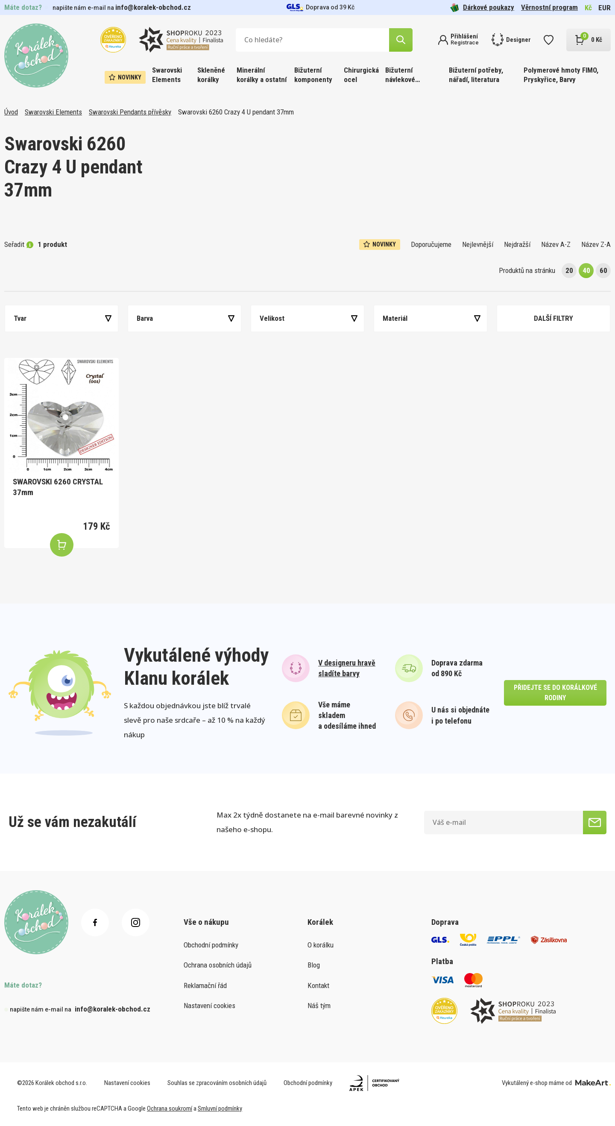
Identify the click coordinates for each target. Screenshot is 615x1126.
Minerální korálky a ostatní (262, 75)
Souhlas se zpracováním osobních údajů (216, 1083)
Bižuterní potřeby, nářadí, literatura (476, 75)
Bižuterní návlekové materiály (400, 75)
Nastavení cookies (209, 1005)
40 (586, 270)
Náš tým (319, 1005)
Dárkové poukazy (482, 7)
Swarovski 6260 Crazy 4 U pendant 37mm (236, 112)
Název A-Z (556, 244)
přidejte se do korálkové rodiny (555, 692)
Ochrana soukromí (169, 1108)
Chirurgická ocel (361, 75)
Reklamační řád (205, 985)
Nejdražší (517, 244)
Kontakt (318, 985)
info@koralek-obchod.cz (153, 7)
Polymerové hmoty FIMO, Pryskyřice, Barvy (561, 75)
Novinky (125, 77)
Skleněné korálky (211, 75)
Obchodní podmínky (211, 945)
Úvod (11, 112)
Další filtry (553, 318)
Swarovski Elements (167, 75)
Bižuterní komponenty (313, 75)
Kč (588, 7)
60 (603, 270)
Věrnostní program (549, 7)
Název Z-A (596, 244)
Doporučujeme (431, 244)
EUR (604, 7)
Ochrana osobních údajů (218, 965)
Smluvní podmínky (220, 1108)
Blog (314, 965)
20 (569, 270)
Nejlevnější (477, 244)
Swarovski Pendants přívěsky (130, 112)
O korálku (321, 945)
